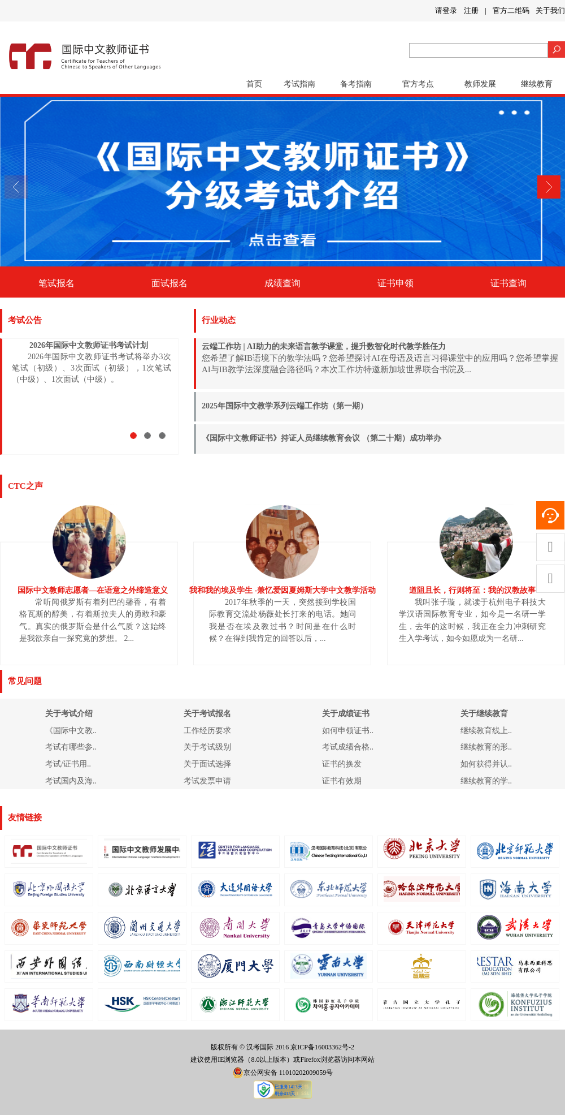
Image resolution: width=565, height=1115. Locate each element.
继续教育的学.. (486, 781)
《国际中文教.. (71, 730)
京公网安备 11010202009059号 (282, 1072)
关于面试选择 (207, 764)
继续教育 (537, 84)
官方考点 (418, 84)
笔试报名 (56, 283)
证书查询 (508, 283)
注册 (471, 10)
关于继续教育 (484, 713)
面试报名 (169, 283)
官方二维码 (511, 10)
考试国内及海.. (71, 781)
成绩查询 (282, 283)
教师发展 (480, 84)
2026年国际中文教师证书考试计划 (88, 345)
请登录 (446, 10)
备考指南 (356, 84)
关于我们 (550, 10)
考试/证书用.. (68, 764)
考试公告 (25, 320)
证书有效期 (342, 781)
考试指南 (299, 84)
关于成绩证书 (346, 713)
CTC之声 (25, 485)
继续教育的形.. (486, 747)
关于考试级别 (207, 747)
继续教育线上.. (486, 730)
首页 (254, 84)
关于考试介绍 (69, 713)
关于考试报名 (207, 713)
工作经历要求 (207, 730)
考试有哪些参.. (71, 747)
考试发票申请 (207, 781)
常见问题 (25, 681)
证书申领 (395, 283)
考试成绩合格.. (347, 747)
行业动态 (219, 320)
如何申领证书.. (347, 730)
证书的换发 (342, 764)
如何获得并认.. (486, 764)
